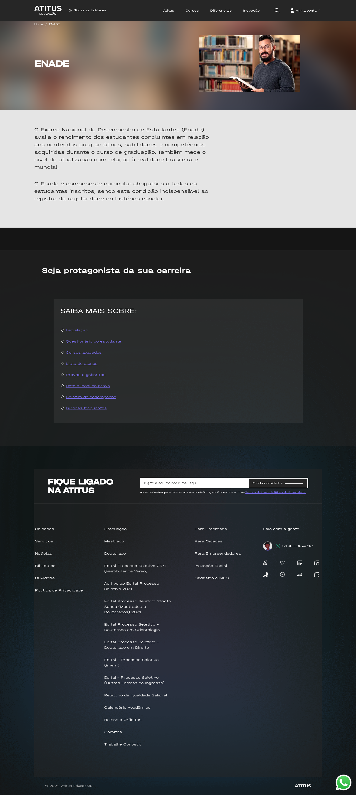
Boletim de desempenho (91, 397)
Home (38, 24)
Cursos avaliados (84, 352)
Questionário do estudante (93, 341)
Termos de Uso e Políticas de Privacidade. (275, 492)
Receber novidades (277, 483)
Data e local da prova (88, 386)
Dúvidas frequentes (86, 408)
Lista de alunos (82, 363)
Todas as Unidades (87, 10)
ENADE (54, 24)
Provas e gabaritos (86, 375)
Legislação (77, 330)
